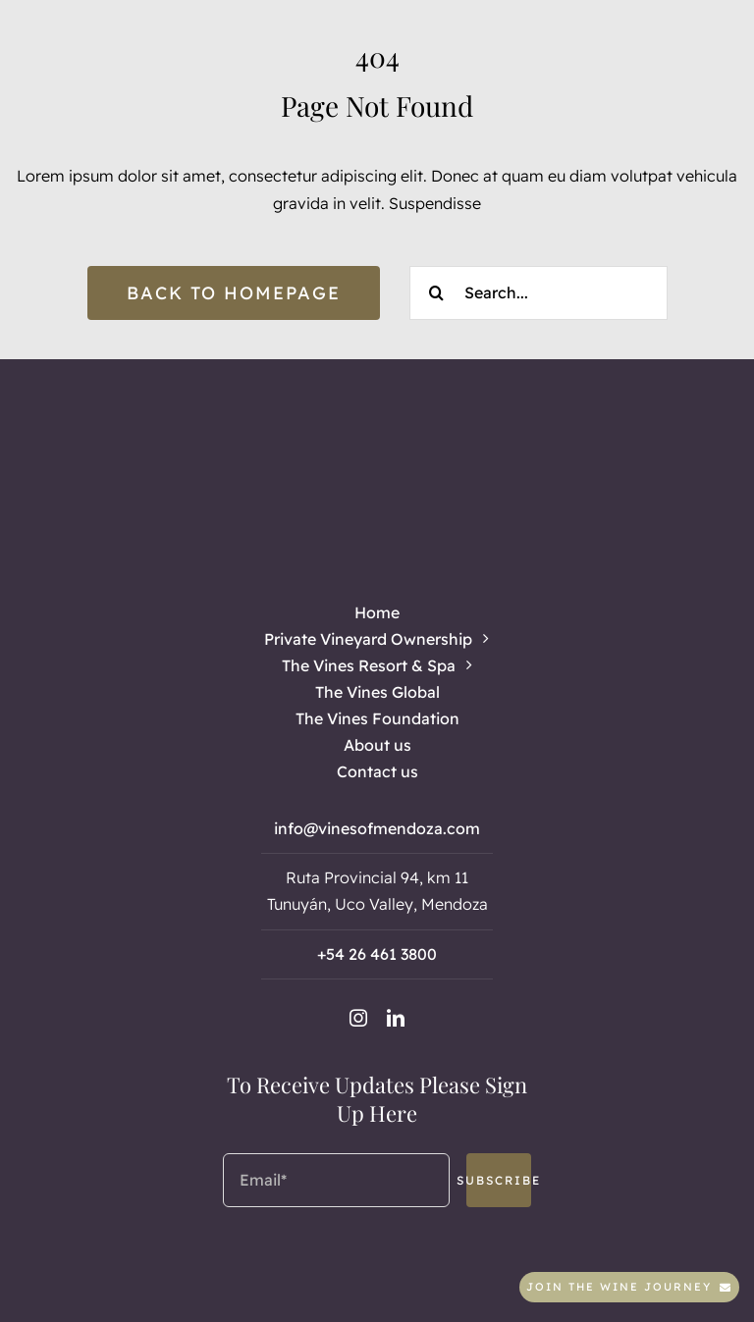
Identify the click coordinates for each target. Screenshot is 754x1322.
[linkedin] (395, 1018)
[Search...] (538, 293)
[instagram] (358, 1018)
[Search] (436, 293)
